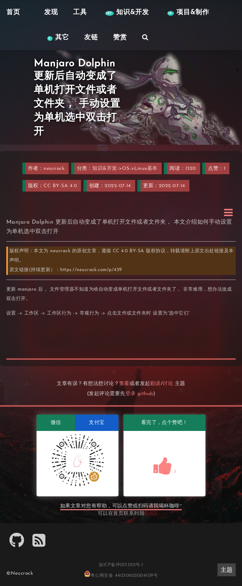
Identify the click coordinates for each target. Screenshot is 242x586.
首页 (118, 513)
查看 (124, 383)
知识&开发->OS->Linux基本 (125, 168)
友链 (91, 37)
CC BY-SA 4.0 (60, 185)
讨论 (168, 383)
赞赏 (120, 37)
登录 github (139, 393)
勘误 (155, 383)
